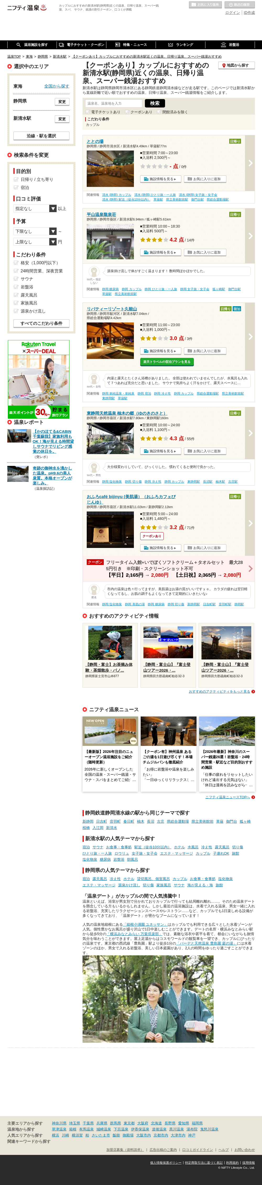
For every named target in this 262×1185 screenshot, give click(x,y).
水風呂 (193, 847)
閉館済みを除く (175, 112)
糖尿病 (105, 859)
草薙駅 (158, 199)
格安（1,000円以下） (41, 263)
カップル (203, 853)
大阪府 (142, 1123)
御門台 (231, 821)
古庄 (160, 821)
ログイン (232, 12)
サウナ (97, 847)
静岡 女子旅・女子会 (194, 289)
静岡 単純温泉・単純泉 (118, 393)
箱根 (73, 1129)
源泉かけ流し (129, 885)
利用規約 (232, 1163)
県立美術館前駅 (177, 199)
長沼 (150, 821)
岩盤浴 (118, 859)
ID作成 (249, 12)
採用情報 (248, 1163)
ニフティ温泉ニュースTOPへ (227, 797)
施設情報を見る (161, 179)
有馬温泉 (86, 1129)
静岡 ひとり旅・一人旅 (161, 289)
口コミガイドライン (197, 1150)
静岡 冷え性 (162, 393)
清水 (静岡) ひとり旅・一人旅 (155, 195)
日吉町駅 (209, 604)
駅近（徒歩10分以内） (153, 847)
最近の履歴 (240, 5)
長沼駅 (207, 481)
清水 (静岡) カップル (116, 195)
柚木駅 (220, 481)
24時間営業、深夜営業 (42, 271)
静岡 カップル (131, 289)
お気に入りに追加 (207, 179)
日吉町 (101, 821)
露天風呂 (222, 847)
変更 (62, 102)
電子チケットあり (106, 112)
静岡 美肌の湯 (135, 604)
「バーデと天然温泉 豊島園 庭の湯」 (206, 943)
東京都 (129, 1123)
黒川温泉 (176, 1129)
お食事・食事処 (119, 847)
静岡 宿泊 (144, 393)
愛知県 (183, 1123)
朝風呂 (132, 859)
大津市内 (178, 1135)
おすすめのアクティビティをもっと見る (219, 691)
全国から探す (56, 86)
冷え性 (206, 847)
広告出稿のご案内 (163, 1150)
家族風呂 (163, 885)
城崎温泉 (103, 1129)
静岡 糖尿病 (110, 289)
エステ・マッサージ (176, 853)
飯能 (116, 1135)
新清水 (111, 828)
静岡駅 (239, 604)
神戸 (191, 1135)
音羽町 (115, 821)
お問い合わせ (244, 1150)
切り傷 (237, 847)
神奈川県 (59, 1123)
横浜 (55, 1135)
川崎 (65, 1135)
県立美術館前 (203, 821)
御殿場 (128, 1135)
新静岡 (88, 821)
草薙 (219, 821)
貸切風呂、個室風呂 (153, 879)
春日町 (128, 821)
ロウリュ (121, 853)
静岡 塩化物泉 (112, 481)
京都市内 (161, 1135)
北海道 (156, 1123)
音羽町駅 (225, 604)
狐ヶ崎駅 (218, 289)
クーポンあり (141, 112)
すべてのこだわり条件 (41, 323)
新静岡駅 (193, 604)
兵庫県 (101, 1123)
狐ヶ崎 (245, 821)
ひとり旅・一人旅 (97, 853)
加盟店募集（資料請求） (125, 1150)
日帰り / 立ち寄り (37, 179)
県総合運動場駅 (218, 199)
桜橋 (86, 828)
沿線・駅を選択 (41, 135)
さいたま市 (101, 1135)
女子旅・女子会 (144, 853)
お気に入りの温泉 (205, 5)
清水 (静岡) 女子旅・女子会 (198, 195)
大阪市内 (143, 1135)
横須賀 (77, 1135)
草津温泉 (59, 1129)
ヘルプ (224, 1150)
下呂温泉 (121, 1129)
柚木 (140, 821)
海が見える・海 (200, 885)
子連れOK (221, 853)
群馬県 (115, 1123)
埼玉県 (74, 1123)
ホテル (179, 847)
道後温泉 (159, 1129)
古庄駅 (233, 481)
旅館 (235, 853)
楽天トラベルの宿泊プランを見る (166, 362)
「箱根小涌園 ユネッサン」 (145, 924)
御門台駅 (197, 199)
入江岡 (97, 828)
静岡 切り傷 (133, 481)
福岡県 (197, 1123)
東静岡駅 (108, 398)
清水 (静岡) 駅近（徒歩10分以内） (126, 199)
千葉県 (88, 1123)
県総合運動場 (178, 821)
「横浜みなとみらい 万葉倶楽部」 (134, 934)
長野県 (170, 1123)
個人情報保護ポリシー (166, 1163)
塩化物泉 (90, 859)
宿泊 (86, 847)
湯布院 (192, 1129)
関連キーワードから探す (29, 1141)
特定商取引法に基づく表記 (204, 1163)
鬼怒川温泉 (209, 1129)
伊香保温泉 (140, 1129)
